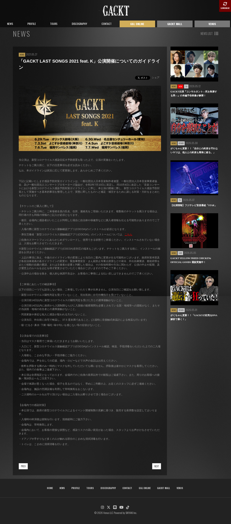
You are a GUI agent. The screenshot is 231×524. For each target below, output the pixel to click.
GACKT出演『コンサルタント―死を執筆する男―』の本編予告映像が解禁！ (193, 93)
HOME (50, 488)
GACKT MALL (174, 24)
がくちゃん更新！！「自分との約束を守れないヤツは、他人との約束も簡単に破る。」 (194, 150)
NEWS (10, 24)
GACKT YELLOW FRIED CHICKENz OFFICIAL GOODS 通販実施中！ (190, 260)
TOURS (53, 24)
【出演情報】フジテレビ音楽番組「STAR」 (193, 205)
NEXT (156, 466)
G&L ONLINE (137, 24)
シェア (155, 77)
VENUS (212, 24)
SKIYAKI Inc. (131, 513)
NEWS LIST (209, 33)
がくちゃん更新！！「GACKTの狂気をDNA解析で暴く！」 (193, 317)
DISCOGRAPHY (79, 24)
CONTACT (107, 24)
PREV (23, 466)
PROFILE (31, 24)
